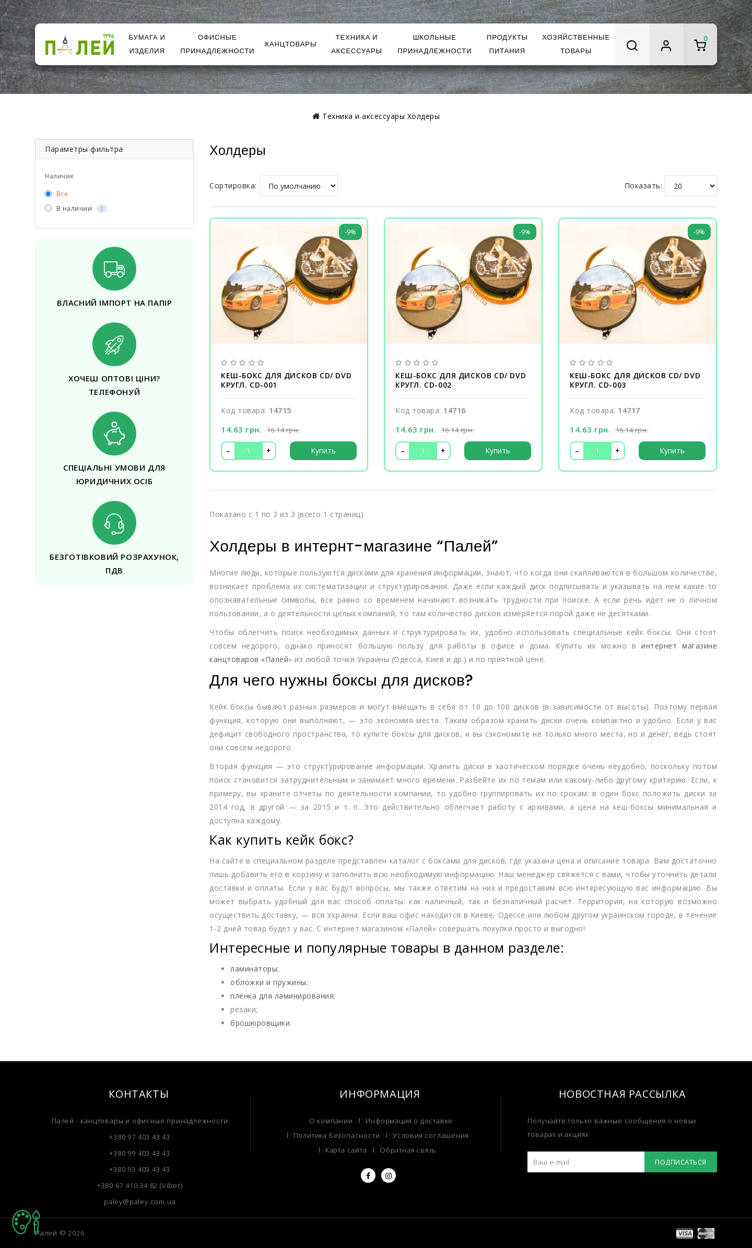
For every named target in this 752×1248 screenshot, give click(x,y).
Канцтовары (290, 44)
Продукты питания (507, 44)
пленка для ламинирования (280, 968)
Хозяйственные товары (576, 44)
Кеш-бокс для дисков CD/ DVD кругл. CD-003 (635, 379)
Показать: (644, 186)
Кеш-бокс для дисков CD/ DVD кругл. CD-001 (286, 379)
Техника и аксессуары (356, 44)
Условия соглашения (429, 1108)
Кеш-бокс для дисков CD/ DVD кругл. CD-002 (460, 379)
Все (56, 194)
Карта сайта (346, 1123)
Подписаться (679, 1133)
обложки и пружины (265, 954)
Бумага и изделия (146, 44)
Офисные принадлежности (217, 44)
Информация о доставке (408, 1093)
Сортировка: (231, 186)
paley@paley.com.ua (139, 1173)
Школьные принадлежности (434, 44)
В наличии (74, 209)
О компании (331, 1093)
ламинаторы (252, 941)
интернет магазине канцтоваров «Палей (628, 645)
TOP (26, 1222)
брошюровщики (258, 995)
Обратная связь (409, 1123)
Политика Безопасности (338, 1108)
